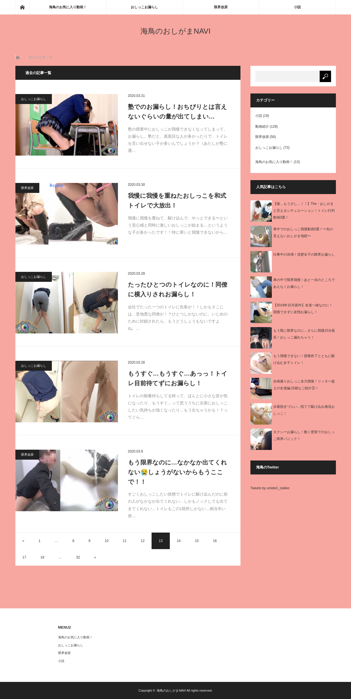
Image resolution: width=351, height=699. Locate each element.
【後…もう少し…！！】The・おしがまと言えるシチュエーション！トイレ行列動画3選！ (304, 210)
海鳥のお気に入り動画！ (68, 7)
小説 (297, 7)
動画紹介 (262, 127)
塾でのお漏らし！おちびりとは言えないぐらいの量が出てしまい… (177, 111)
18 (42, 557)
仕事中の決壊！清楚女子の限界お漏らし (304, 254)
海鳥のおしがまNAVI (175, 31)
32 (78, 557)
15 (197, 541)
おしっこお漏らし (144, 7)
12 (142, 541)
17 (24, 557)
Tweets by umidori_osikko (269, 488)
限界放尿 (221, 7)
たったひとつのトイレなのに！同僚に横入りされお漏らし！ (177, 289)
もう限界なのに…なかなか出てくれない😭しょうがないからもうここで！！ (177, 472)
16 (215, 541)
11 (124, 541)
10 (106, 541)
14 (179, 541)
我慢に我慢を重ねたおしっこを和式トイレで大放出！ (177, 200)
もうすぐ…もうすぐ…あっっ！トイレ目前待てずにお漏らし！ (177, 378)
